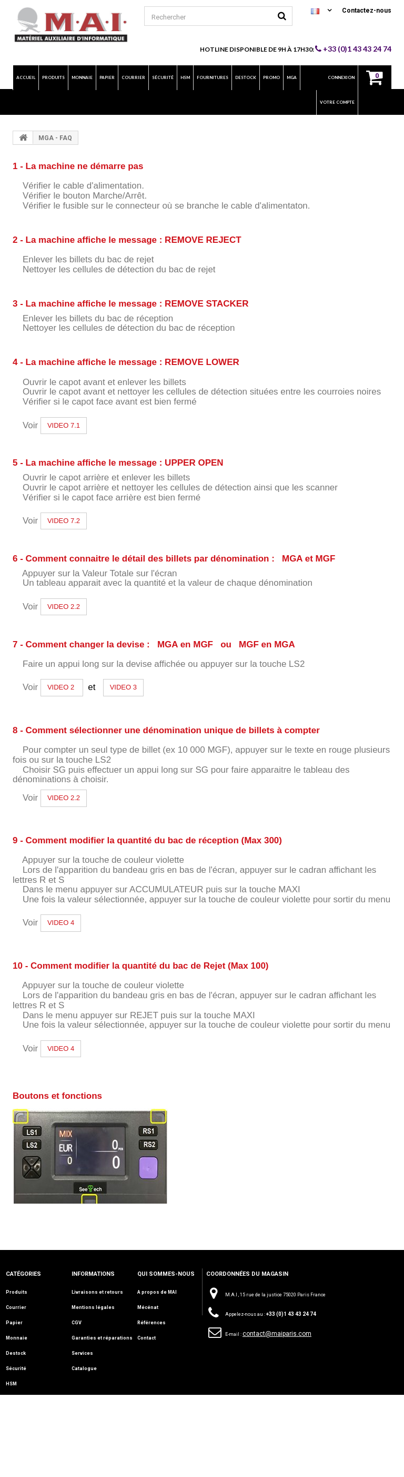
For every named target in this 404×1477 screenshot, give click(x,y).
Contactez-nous (366, 10)
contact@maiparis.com (277, 1333)
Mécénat (147, 1307)
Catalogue (84, 1368)
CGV (77, 1322)
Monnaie (16, 1338)
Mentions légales (93, 1307)
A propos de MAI (157, 1292)
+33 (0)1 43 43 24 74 (353, 48)
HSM (11, 1383)
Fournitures (20, 1399)
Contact (146, 1338)
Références (151, 1322)
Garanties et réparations (102, 1338)
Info (10, 1414)
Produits (16, 1292)
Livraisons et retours (97, 1292)
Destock (16, 1353)
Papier (14, 1322)
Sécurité (16, 1368)
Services (82, 1353)
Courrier (16, 1307)
